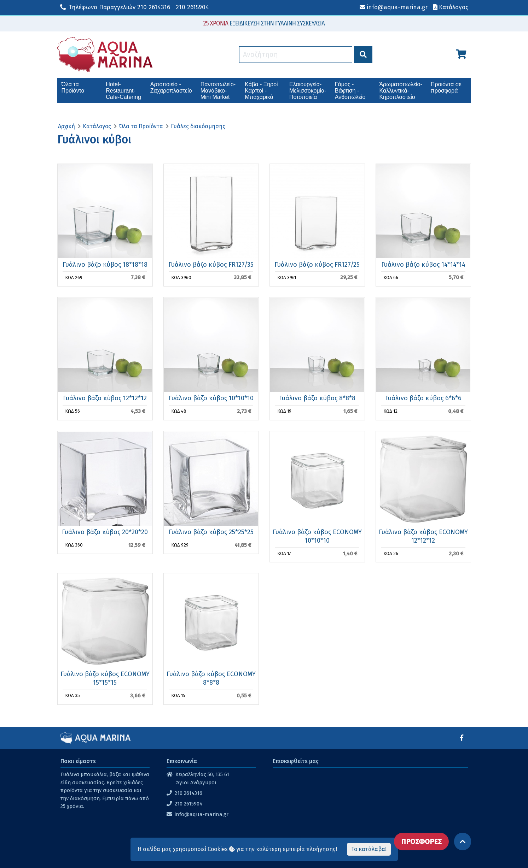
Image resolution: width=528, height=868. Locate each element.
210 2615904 (192, 7)
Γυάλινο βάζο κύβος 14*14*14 (423, 264)
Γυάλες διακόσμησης (198, 126)
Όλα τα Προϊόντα (73, 87)
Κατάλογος (97, 126)
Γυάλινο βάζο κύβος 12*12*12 (105, 398)
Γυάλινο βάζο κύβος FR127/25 (317, 264)
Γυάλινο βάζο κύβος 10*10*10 (211, 398)
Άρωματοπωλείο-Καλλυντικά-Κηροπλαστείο (400, 90)
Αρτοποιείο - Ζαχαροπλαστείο (171, 87)
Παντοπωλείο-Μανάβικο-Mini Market (218, 90)
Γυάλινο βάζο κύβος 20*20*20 (105, 532)
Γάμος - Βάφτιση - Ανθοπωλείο (350, 90)
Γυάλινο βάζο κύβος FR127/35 (211, 264)
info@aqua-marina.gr (201, 814)
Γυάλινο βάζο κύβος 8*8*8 (317, 398)
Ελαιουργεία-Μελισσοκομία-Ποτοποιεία (307, 90)
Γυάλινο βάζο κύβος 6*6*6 (423, 398)
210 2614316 (115, 7)
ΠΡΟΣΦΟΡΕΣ (421, 841)
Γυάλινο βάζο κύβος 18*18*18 (105, 264)
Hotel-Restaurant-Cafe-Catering (123, 90)
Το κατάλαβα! (369, 849)
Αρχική (66, 126)
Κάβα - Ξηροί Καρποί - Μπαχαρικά (261, 90)
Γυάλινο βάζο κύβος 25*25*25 (211, 532)
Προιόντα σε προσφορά (446, 87)
